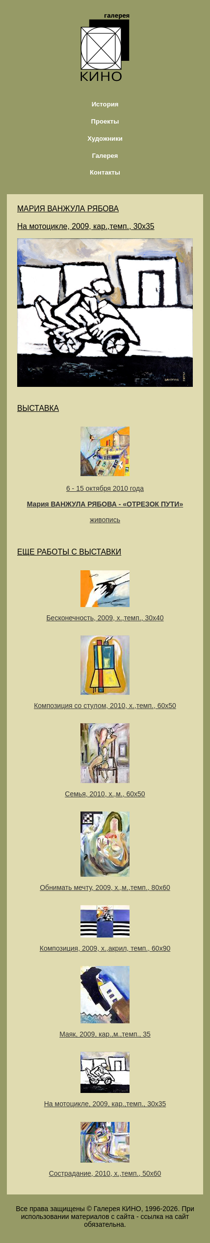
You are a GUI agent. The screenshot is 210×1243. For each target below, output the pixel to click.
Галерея (105, 155)
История (105, 104)
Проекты (105, 121)
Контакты (105, 172)
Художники (105, 138)
